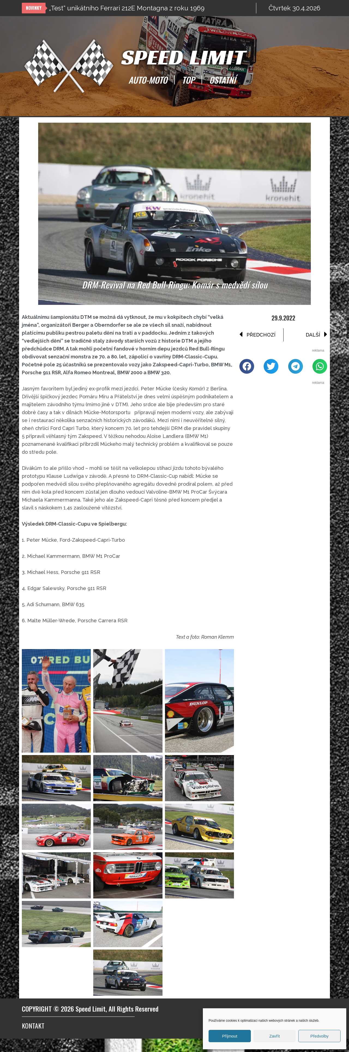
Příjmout (229, 1036)
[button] (246, 368)
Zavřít (274, 1036)
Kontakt (33, 1039)
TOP (188, 79)
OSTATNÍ (222, 79)
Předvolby (319, 1036)
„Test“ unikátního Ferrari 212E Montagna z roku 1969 (126, 8)
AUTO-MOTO (147, 79)
